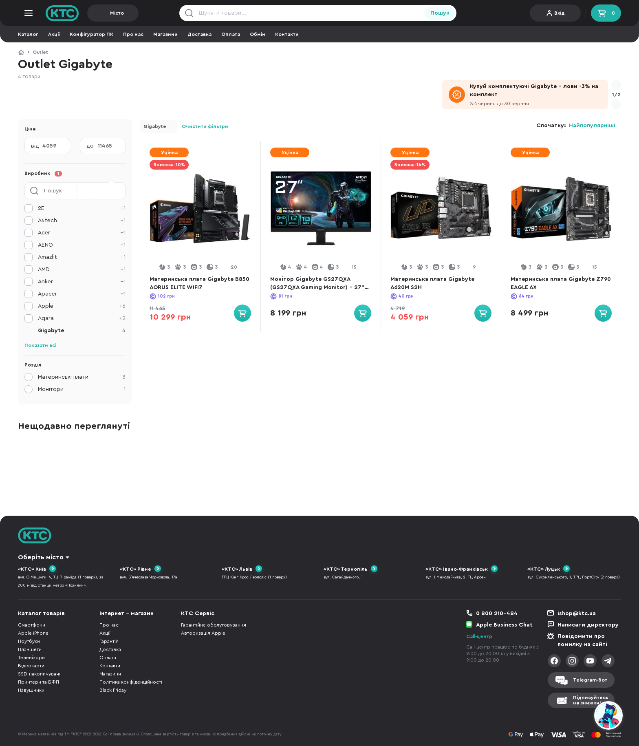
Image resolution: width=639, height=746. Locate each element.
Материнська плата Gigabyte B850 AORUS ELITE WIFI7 (199, 283)
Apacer (82, 294)
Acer (82, 233)
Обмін (257, 34)
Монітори (82, 389)
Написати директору (588, 625)
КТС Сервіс (197, 613)
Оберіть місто (41, 557)
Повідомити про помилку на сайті (582, 640)
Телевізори (31, 657)
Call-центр (479, 636)
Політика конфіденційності (130, 682)
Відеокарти (31, 665)
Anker (82, 282)
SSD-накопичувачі (39, 673)
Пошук (440, 13)
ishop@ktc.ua (576, 613)
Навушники (31, 690)
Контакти (287, 34)
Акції (54, 34)
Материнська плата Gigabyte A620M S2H (432, 283)
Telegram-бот (590, 680)
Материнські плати (82, 377)
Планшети (30, 649)
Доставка (199, 34)
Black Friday (112, 690)
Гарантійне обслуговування (213, 624)
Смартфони (31, 624)
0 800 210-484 (497, 613)
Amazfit (82, 257)
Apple (82, 306)
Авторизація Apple (203, 633)
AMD (82, 269)
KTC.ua (62, 13)
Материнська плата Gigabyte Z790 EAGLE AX (561, 283)
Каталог (28, 34)
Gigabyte (154, 126)
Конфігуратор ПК (91, 34)
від (35, 146)
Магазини (165, 34)
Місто (117, 13)
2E (82, 208)
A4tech (82, 220)
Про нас (133, 34)
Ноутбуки (29, 641)
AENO (82, 245)
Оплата (230, 34)
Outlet (40, 52)
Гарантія (109, 641)
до (90, 146)
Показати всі (40, 345)
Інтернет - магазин (126, 613)
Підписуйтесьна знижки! (590, 700)
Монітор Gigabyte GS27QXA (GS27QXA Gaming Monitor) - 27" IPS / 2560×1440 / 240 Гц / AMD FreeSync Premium (317, 283)
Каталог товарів (41, 613)
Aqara (82, 318)
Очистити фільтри (205, 126)
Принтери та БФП (38, 682)
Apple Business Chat (504, 625)
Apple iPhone (33, 633)
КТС (21, 52)
